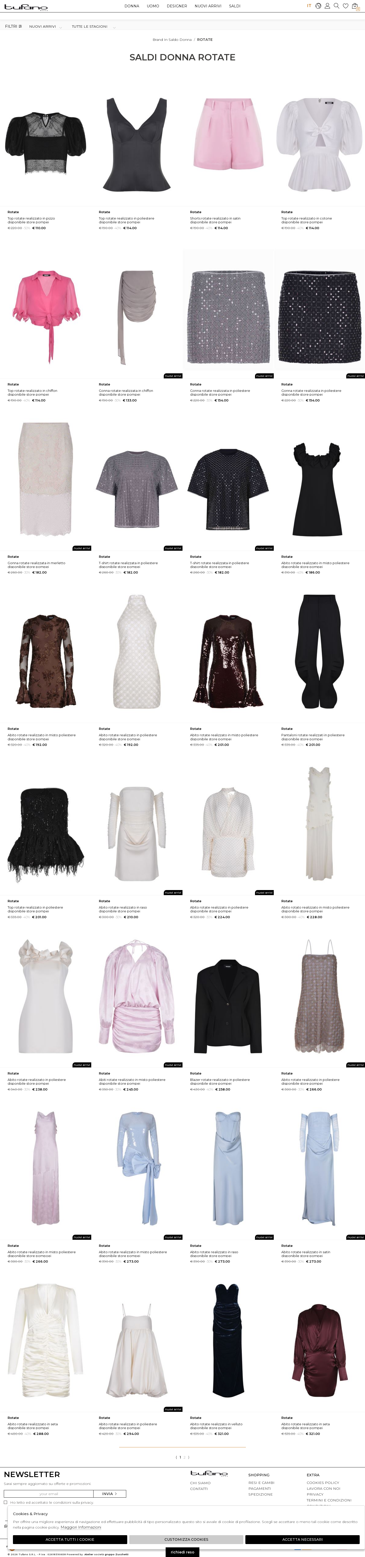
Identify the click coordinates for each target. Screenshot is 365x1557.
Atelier (88, 1554)
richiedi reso (182, 1552)
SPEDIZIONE (260, 1494)
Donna (131, 6)
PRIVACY (315, 1494)
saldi (235, 6)
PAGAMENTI (259, 1488)
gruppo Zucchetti (117, 1554)
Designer (177, 6)
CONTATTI (199, 1488)
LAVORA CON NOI (323, 1488)
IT (309, 5)
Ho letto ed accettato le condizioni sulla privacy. (49, 1502)
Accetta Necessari (302, 1539)
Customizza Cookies (186, 1539)
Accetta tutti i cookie (70, 1539)
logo (26, 7)
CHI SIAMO (200, 1483)
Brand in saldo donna (172, 39)
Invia (109, 1494)
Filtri (13, 26)
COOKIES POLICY (323, 1482)
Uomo (153, 6)
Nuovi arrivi (208, 6)
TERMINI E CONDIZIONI (329, 1500)
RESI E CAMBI (261, 1482)
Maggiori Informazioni (81, 1527)
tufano (209, 1474)
